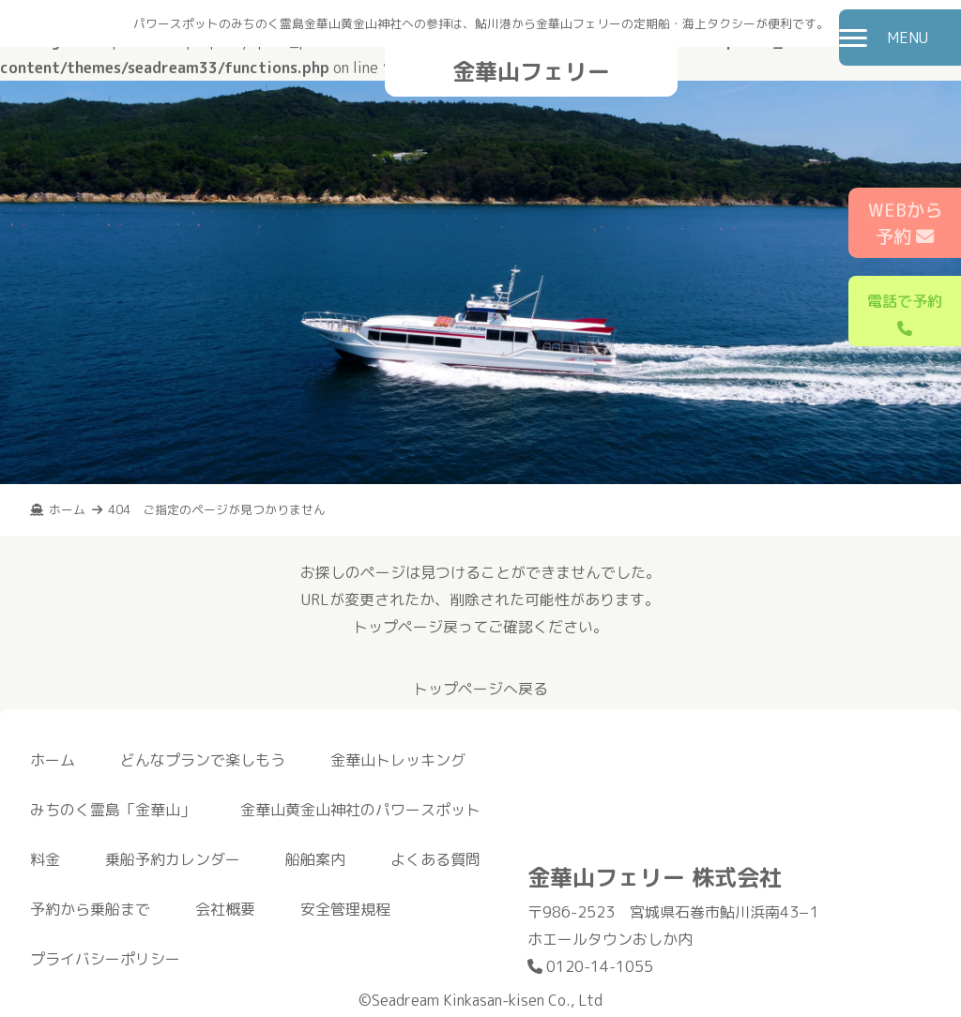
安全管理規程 (345, 909)
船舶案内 (315, 859)
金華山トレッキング (397, 760)
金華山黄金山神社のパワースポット (360, 809)
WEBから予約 (905, 223)
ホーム (52, 760)
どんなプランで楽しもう (202, 760)
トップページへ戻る (480, 688)
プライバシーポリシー (105, 959)
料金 (45, 859)
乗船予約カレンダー (172, 859)
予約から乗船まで (90, 909)
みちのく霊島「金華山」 (112, 809)
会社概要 (225, 909)
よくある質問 (435, 859)
